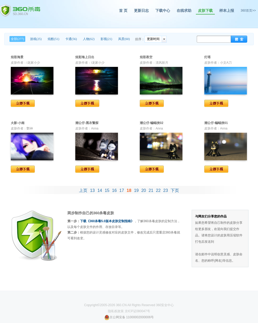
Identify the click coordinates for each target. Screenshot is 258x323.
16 (114, 190)
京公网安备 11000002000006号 (129, 317)
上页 (83, 190)
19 (136, 190)
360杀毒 (20, 10)
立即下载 (23, 103)
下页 (175, 190)
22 (158, 190)
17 (121, 190)
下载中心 (162, 10)
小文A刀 (226, 62)
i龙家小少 (33, 62)
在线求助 (184, 10)
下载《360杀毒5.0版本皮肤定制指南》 (107, 221)
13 (92, 190)
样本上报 (226, 10)
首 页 (123, 10)
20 (143, 190)
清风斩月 (162, 62)
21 (150, 190)
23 (165, 190)
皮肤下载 (205, 10)
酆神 (30, 128)
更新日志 (141, 10)
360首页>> (248, 10)
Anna (94, 128)
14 (99, 190)
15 (107, 190)
